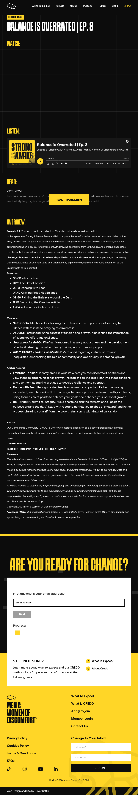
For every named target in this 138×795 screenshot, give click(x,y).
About (73, 6)
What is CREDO (82, 703)
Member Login (82, 718)
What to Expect (82, 696)
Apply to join (80, 711)
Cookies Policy (18, 745)
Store (115, 6)
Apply (127, 6)
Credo (60, 6)
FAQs (10, 760)
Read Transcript (68, 199)
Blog (103, 6)
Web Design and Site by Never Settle (28, 791)
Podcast (88, 6)
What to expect (41, 6)
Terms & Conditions (21, 753)
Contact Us (79, 726)
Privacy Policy (17, 738)
